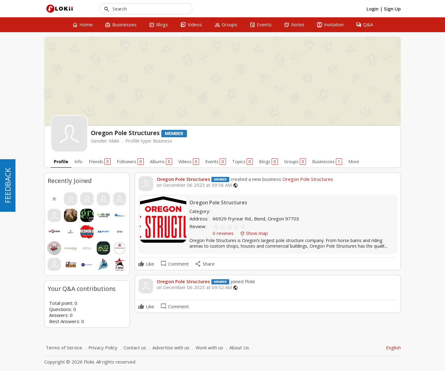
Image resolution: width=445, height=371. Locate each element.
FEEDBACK (7, 185)
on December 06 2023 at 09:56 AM (194, 185)
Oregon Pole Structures (183, 179)
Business (162, 141)
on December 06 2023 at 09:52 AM (194, 287)
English (393, 347)
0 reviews (224, 233)
